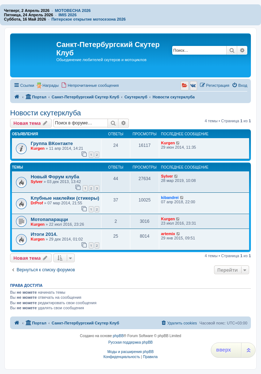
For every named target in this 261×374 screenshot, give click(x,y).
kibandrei (170, 197)
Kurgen (38, 148)
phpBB (118, 336)
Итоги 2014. (44, 234)
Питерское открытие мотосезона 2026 (88, 19)
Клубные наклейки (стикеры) (65, 198)
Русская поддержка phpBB (130, 342)
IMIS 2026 (67, 15)
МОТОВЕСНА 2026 (73, 10)
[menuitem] (90, 85)
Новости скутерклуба (45, 113)
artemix (168, 233)
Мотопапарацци (49, 219)
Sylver (37, 181)
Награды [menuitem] (51, 85)
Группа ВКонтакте (52, 143)
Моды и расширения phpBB (130, 352)
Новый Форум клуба (55, 176)
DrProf (37, 203)
